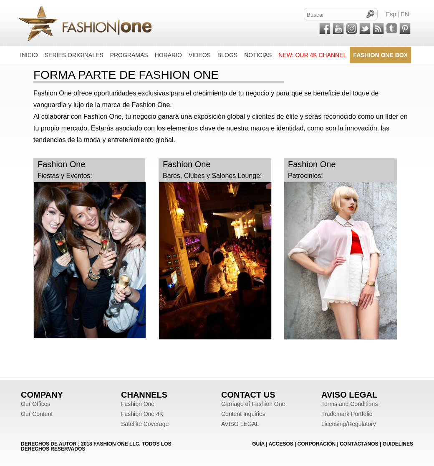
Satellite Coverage (145, 424)
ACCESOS (280, 444)
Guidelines (398, 444)
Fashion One (137, 404)
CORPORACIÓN (317, 444)
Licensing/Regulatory (348, 424)
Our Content (37, 414)
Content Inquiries (243, 414)
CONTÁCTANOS (359, 444)
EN (405, 14)
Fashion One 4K (142, 414)
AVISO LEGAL (240, 424)
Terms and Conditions (349, 404)
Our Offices (35, 404)
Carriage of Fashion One (253, 404)
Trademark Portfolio (346, 414)
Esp (391, 14)
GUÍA (258, 444)
